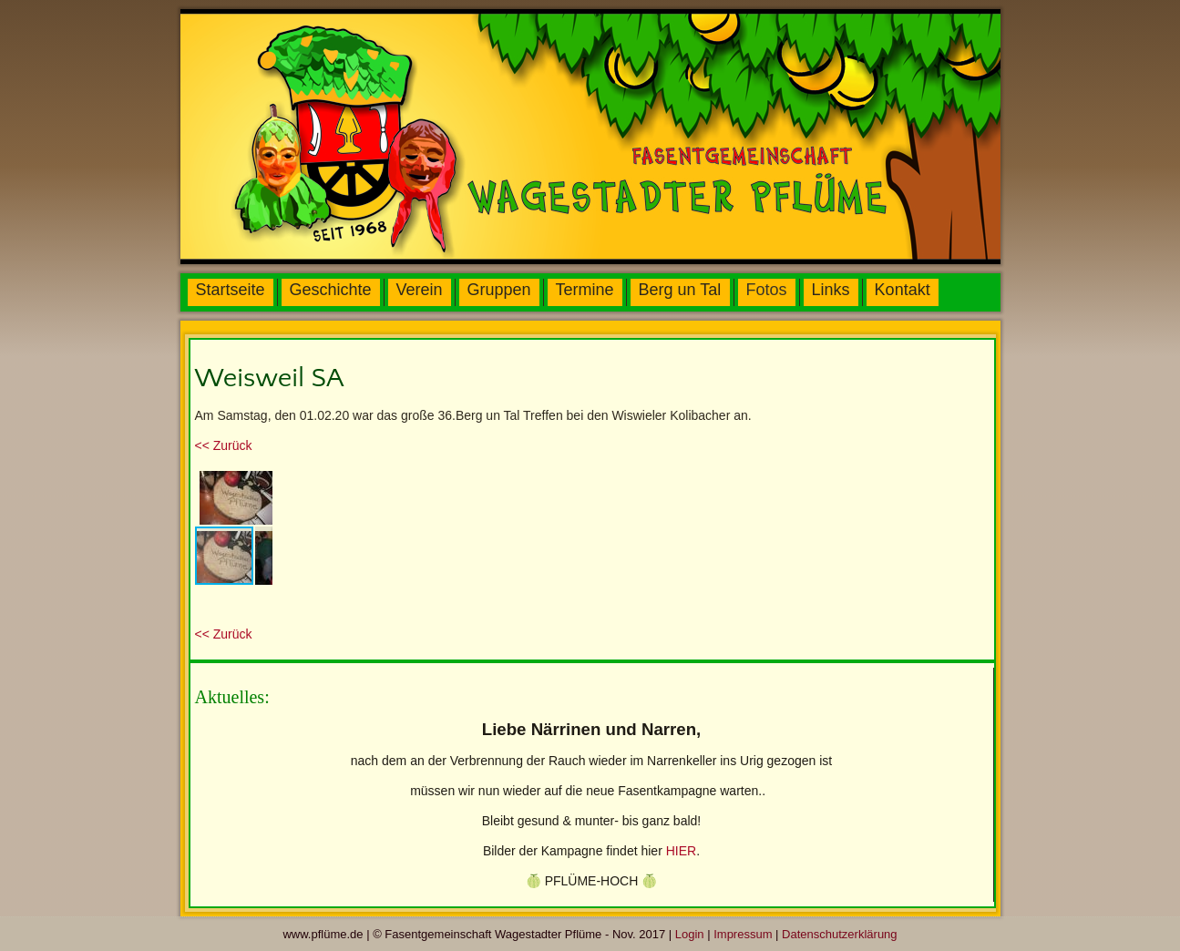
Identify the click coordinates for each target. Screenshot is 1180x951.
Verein (419, 290)
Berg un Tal (680, 290)
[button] (256, 482)
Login (689, 934)
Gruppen (499, 290)
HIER (681, 851)
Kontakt (902, 290)
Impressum (742, 934)
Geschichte (331, 290)
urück (223, 445)
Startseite (230, 290)
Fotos (766, 290)
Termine (585, 290)
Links (831, 290)
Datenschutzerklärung (839, 934)
